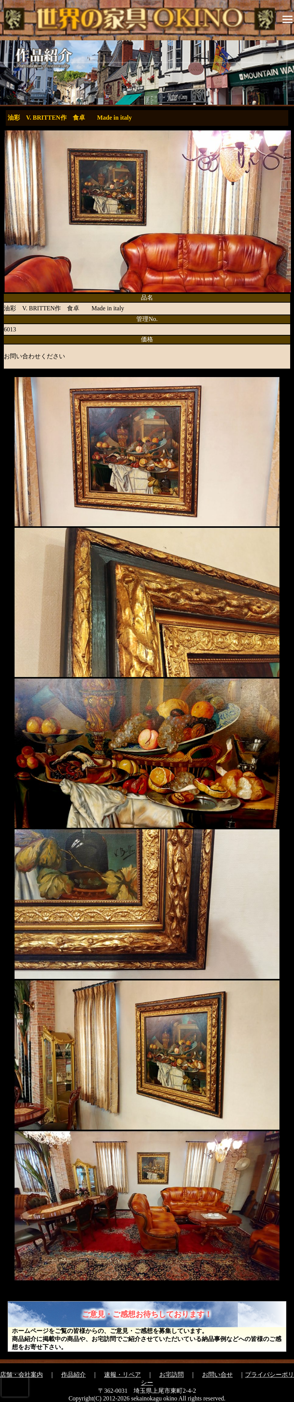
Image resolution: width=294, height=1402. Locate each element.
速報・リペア (122, 1374)
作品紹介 (73, 1374)
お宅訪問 (171, 1374)
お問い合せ (217, 1374)
